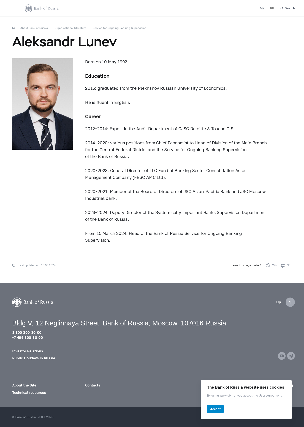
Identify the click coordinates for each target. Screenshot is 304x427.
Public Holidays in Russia (33, 358)
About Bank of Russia (34, 27)
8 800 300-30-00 (26, 332)
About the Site (24, 385)
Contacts (92, 385)
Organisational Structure (70, 27)
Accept (215, 409)
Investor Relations (27, 351)
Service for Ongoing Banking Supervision (119, 27)
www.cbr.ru (228, 395)
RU (272, 8)
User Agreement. (271, 395)
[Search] (287, 8)
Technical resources (29, 393)
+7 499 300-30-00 (27, 338)
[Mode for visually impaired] (262, 8)
